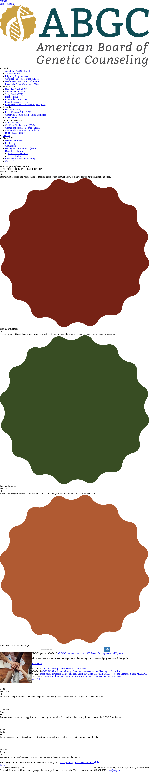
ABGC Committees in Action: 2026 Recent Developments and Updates (90, 653)
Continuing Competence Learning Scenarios (25, 115)
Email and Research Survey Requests (22, 158)
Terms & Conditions (84, 762)
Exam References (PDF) (16, 102)
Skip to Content (7, 4)
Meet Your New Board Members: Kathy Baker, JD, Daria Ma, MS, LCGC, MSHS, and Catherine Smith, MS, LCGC (93, 674)
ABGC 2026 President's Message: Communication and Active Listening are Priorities (80, 671)
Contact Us (10, 161)
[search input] (71, 649)
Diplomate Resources (12, 120)
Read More (37, 663)
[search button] (107, 649)
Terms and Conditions (18, 153)
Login (2, 765)
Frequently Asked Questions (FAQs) (22, 84)
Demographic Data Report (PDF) (20, 148)
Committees (10, 146)
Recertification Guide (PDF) (18, 112)
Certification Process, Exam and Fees (22, 79)
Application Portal (13, 73)
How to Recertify (13, 109)
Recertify (7, 107)
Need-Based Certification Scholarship (22, 81)
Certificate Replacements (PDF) (20, 125)
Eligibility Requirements (16, 76)
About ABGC (9, 138)
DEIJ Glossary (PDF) (15, 133)
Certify (6, 68)
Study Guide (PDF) (14, 94)
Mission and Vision (14, 140)
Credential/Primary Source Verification (23, 130)
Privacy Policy (14, 156)
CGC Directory (12, 122)
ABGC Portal (11, 117)
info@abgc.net (114, 770)
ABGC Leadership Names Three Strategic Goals (63, 668)
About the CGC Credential (17, 71)
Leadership (10, 143)
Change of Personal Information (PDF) (23, 128)
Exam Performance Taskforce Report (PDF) (25, 104)
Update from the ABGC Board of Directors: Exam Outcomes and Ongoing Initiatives (81, 676)
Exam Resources (10, 86)
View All (36, 679)
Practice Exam (11, 97)
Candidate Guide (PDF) (16, 89)
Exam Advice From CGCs (17, 99)
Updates (6, 135)
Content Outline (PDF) (15, 91)
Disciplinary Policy (14, 151)
